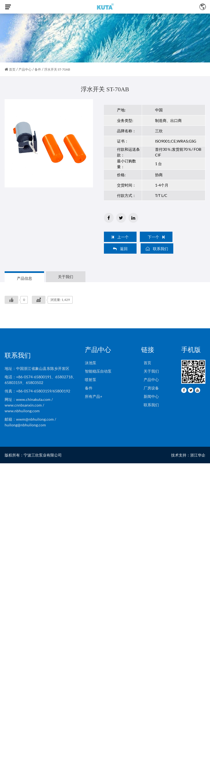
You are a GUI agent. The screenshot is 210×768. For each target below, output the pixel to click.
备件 (38, 69)
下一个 (156, 237)
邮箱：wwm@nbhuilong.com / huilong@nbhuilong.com (30, 422)
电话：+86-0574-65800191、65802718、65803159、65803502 (40, 379)
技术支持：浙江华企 (188, 455)
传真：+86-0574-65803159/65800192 (38, 391)
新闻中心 (150, 396)
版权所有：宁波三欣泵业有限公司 (33, 455)
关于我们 (150, 371)
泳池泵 (90, 362)
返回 (120, 248)
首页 (12, 69)
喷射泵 (90, 379)
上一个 (120, 237)
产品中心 (25, 69)
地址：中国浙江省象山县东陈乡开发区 (37, 368)
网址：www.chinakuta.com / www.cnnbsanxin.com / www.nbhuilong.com (29, 405)
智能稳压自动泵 (98, 371)
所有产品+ (93, 396)
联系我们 (157, 248)
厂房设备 (150, 388)
